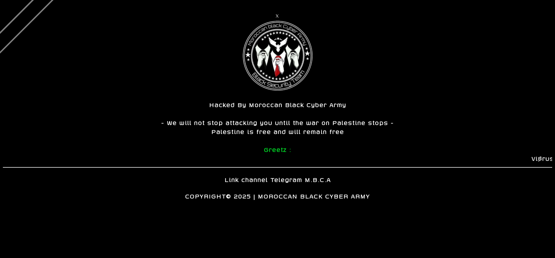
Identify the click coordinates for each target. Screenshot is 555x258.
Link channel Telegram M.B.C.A (278, 179)
